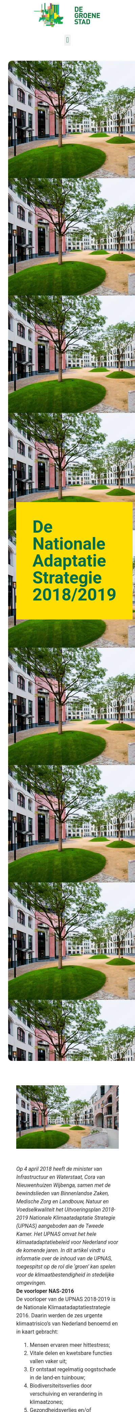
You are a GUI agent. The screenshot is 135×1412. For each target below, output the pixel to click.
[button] (67, 40)
